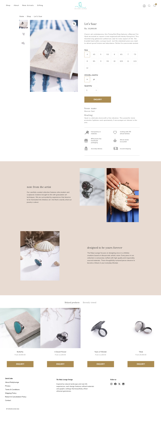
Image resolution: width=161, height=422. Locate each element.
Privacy (7, 386)
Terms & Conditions (12, 389)
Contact (8, 400)
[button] (149, 5)
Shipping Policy (10, 393)
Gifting (40, 5)
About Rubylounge (12, 382)
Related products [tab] (72, 302)
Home (21, 16)
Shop (8, 5)
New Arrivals (28, 5)
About (16, 5)
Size (86, 50)
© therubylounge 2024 (12, 409)
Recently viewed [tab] (89, 302)
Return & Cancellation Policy (15, 397)
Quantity (88, 86)
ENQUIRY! (98, 99)
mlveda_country (91, 75)
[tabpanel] (80, 337)
